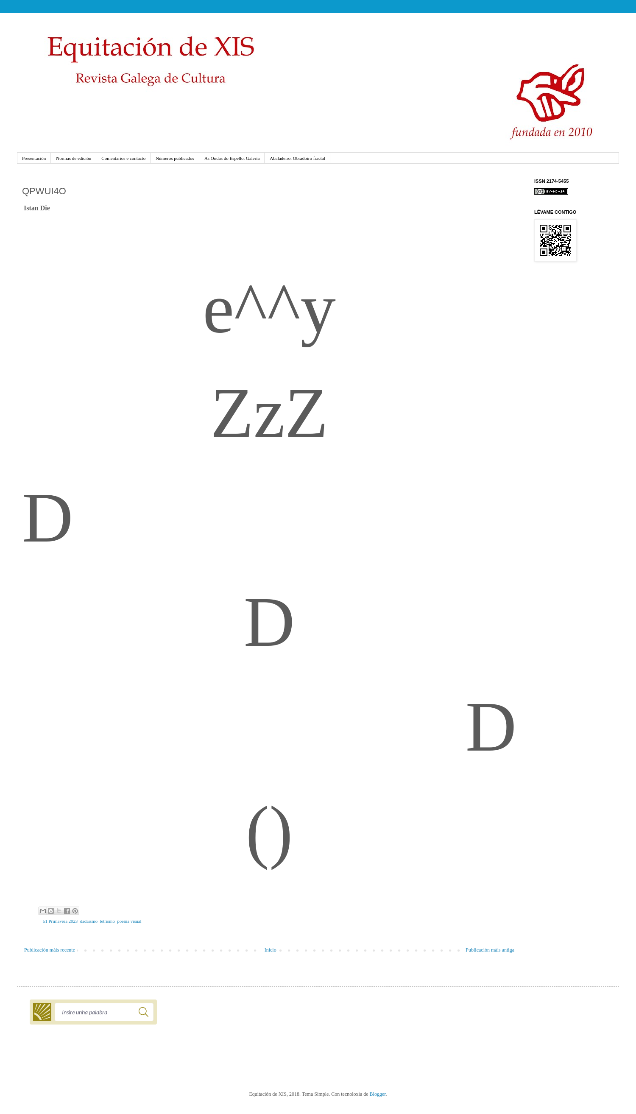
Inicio (270, 950)
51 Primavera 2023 (60, 921)
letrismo (107, 921)
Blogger (378, 1094)
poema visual (129, 921)
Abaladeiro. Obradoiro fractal (297, 158)
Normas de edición (73, 158)
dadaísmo (89, 921)
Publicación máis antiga (490, 950)
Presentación (34, 158)
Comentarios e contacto (123, 158)
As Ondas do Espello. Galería (231, 158)
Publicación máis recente (49, 950)
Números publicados (175, 158)
